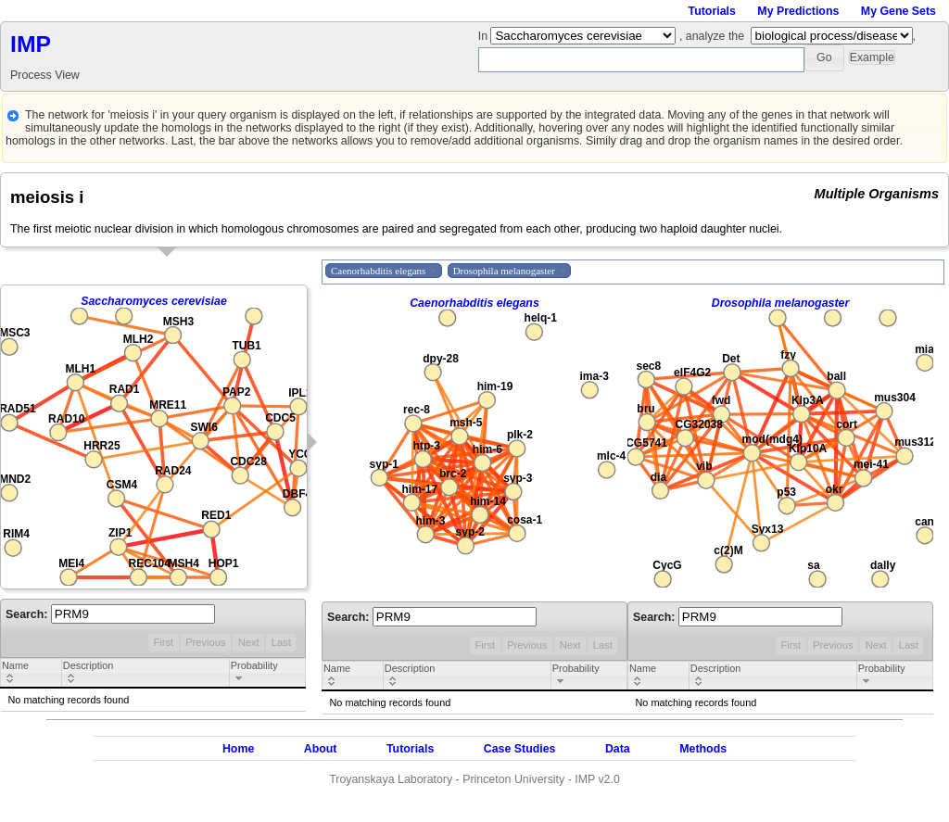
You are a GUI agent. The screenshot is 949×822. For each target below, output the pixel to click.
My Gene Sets (898, 11)
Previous (205, 642)
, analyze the (711, 36)
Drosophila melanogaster (781, 303)
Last (281, 642)
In (484, 36)
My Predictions (798, 11)
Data (617, 748)
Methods (703, 748)
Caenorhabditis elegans (474, 303)
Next (248, 642)
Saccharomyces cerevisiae (154, 301)
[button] (824, 57)
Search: (110, 614)
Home (238, 748)
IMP (30, 44)
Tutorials (712, 11)
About (320, 748)
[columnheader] (31, 674)
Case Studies (520, 748)
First (163, 642)
